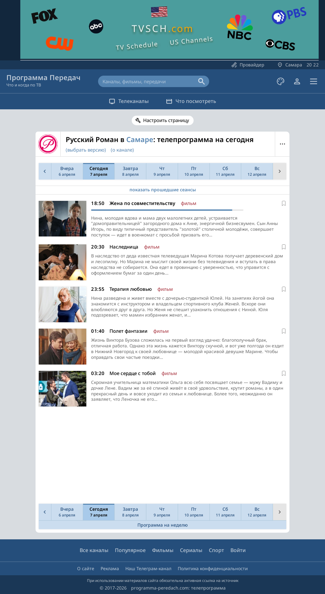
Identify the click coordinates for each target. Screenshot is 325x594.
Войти (238, 550)
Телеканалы (128, 101)
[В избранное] (283, 203)
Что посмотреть (192, 101)
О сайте (85, 568)
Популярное (130, 550)
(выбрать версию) (86, 150)
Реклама (110, 568)
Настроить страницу (166, 120)
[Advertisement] (161, 457)
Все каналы (94, 550)
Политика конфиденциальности (213, 568)
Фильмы (163, 550)
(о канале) (122, 150)
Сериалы (191, 550)
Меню (282, 144)
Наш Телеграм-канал (148, 568)
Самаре (139, 139)
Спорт (216, 550)
